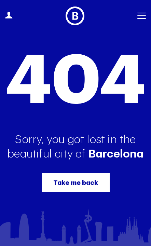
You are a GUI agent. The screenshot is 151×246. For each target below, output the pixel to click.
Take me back (75, 182)
